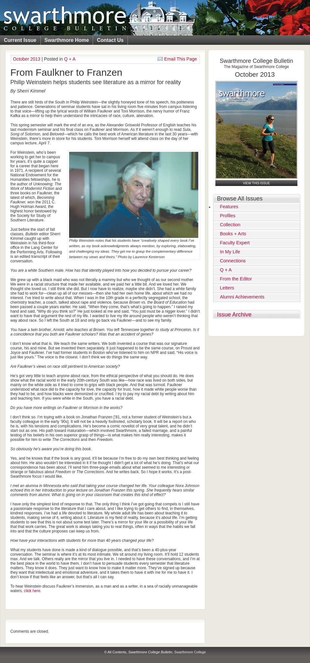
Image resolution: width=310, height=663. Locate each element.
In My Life (230, 251)
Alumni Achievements (242, 296)
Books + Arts (233, 233)
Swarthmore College (190, 652)
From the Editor (236, 278)
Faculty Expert (235, 242)
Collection (230, 224)
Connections (233, 260)
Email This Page (177, 59)
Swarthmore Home (67, 40)
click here (32, 591)
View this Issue (256, 183)
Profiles (227, 215)
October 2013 (26, 59)
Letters (227, 287)
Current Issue (20, 40)
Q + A (70, 59)
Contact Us (110, 40)
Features (229, 206)
